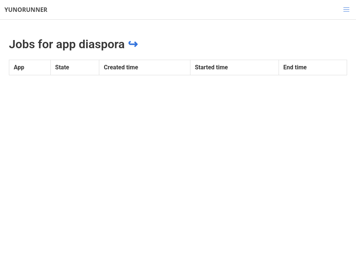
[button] (346, 9)
